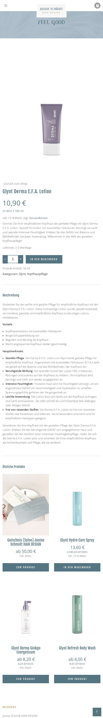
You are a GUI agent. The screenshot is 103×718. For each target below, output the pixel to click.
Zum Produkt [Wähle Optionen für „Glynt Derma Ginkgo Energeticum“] (26, 679)
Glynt (22, 274)
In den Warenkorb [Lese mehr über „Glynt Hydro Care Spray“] (77, 567)
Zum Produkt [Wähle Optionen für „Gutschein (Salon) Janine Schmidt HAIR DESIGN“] (26, 567)
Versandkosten (38, 218)
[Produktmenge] (13, 259)
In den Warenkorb (44, 259)
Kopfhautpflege (37, 274)
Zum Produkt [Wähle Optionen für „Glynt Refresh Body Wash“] (77, 679)
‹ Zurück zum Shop (15, 184)
